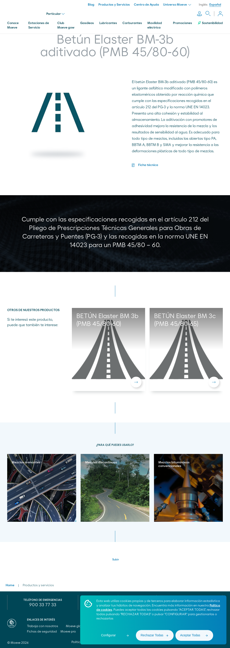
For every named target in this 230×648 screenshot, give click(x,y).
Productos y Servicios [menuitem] (114, 4)
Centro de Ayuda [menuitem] (146, 4)
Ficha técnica (148, 165)
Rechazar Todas (152, 635)
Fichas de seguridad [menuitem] (42, 631)
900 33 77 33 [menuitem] (42, 605)
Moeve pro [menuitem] (70, 631)
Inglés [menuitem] (203, 4)
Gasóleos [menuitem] (87, 23)
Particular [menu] (55, 13)
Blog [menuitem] (91, 4)
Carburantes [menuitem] (132, 23)
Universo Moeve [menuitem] (177, 4)
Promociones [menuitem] (182, 23)
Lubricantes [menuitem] (108, 23)
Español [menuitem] (215, 4)
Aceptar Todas (190, 635)
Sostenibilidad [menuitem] (210, 23)
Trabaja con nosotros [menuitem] (44, 626)
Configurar (108, 635)
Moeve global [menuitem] (78, 626)
